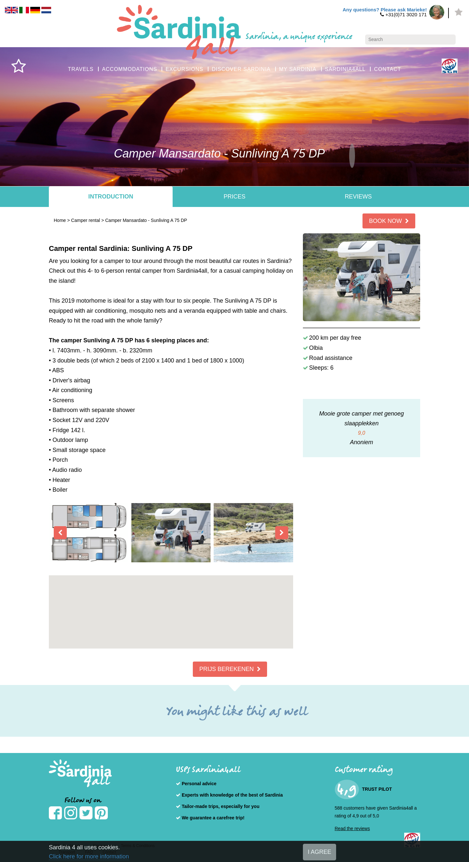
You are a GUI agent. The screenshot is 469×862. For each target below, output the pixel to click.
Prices (234, 196)
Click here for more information (89, 856)
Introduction (110, 196)
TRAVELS (80, 69)
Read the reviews (352, 828)
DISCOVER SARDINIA (241, 69)
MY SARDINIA (298, 69)
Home (60, 220)
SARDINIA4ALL (345, 69)
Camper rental (85, 220)
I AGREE (319, 852)
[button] (171, 606)
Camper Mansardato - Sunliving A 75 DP (146, 220)
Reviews (358, 196)
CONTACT (387, 69)
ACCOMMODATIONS (129, 69)
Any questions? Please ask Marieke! (385, 9)
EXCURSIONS (184, 69)
